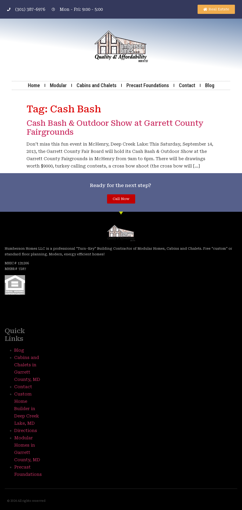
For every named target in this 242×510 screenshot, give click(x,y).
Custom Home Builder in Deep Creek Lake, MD (26, 409)
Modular (58, 85)
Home (34, 85)
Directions (25, 430)
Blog (209, 85)
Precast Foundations (147, 85)
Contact (187, 85)
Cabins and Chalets (97, 85)
